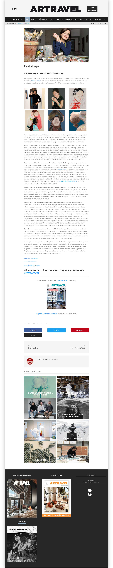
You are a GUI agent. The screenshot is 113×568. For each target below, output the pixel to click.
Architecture (18, 19)
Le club (98, 19)
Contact (100, 23)
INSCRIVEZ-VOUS (91, 475)
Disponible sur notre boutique (46, 314)
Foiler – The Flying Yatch (71, 342)
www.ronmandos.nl (30, 262)
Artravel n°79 (62, 280)
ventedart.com (32, 272)
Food (52, 19)
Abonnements (82, 564)
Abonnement (92, 11)
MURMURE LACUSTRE (23, 23)
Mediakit (93, 23)
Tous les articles (68, 564)
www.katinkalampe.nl (31, 258)
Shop (92, 7)
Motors (60, 19)
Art (27, 19)
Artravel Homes (71, 19)
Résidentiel (43, 19)
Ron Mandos (62, 170)
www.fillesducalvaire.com (32, 265)
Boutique (75, 564)
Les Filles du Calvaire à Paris (67, 181)
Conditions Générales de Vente (98, 564)
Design (33, 19)
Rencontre (50, 323)
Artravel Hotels (86, 19)
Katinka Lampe (36, 81)
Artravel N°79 (32, 323)
